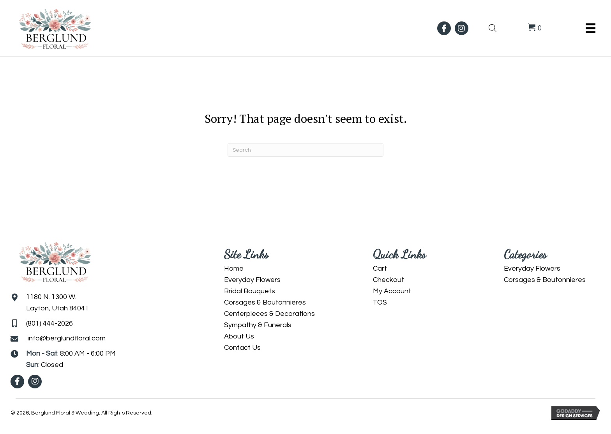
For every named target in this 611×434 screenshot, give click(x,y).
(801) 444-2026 (49, 323)
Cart (380, 268)
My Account (392, 291)
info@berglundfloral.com (67, 338)
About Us (239, 336)
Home (234, 268)
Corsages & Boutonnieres (265, 302)
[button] (444, 28)
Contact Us (242, 347)
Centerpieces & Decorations (269, 313)
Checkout (388, 279)
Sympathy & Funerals (257, 325)
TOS (380, 302)
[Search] (305, 150)
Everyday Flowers (252, 279)
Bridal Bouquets (249, 291)
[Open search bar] (492, 27)
